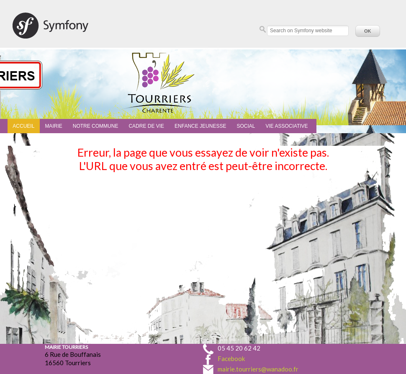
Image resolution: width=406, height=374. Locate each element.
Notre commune (95, 126)
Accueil (23, 126)
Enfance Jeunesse (200, 126)
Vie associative (286, 126)
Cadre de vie (146, 126)
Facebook (231, 358)
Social (245, 126)
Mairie (53, 126)
